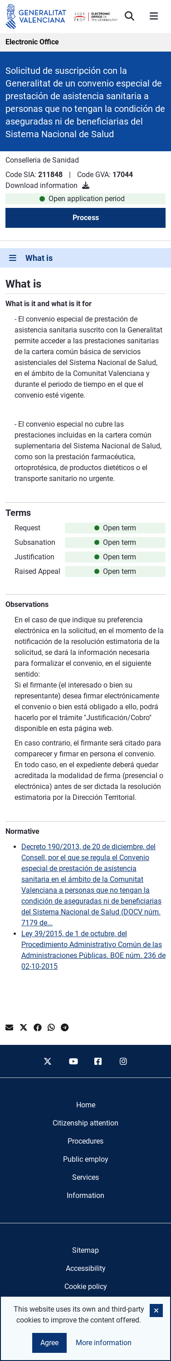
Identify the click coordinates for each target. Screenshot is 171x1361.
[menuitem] (86, 1105)
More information (104, 1342)
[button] (156, 1310)
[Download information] (85, 185)
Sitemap (85, 1250)
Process (86, 217)
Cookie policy (85, 1286)
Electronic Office (32, 42)
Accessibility (86, 1268)
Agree (49, 1342)
